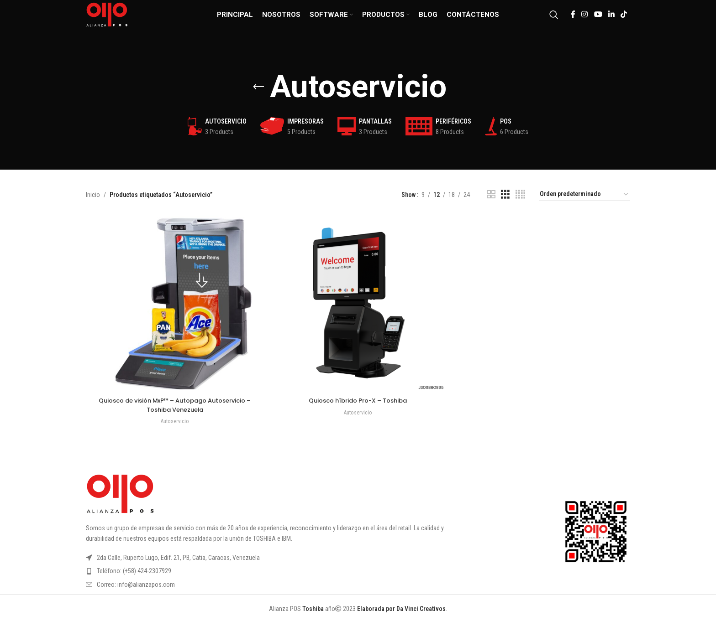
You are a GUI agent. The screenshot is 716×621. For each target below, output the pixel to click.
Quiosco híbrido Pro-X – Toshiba (358, 398)
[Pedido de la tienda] (584, 194)
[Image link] (120, 491)
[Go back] (258, 87)
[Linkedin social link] (611, 20)
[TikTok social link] (624, 20)
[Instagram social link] (585, 20)
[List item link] (282, 569)
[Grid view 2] (491, 194)
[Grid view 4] (520, 194)
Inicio (93, 194)
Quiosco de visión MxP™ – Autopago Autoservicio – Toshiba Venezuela (173, 402)
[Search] (554, 20)
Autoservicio (174, 418)
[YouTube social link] (598, 20)
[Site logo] (117, 20)
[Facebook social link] (573, 20)
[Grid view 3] (505, 194)
